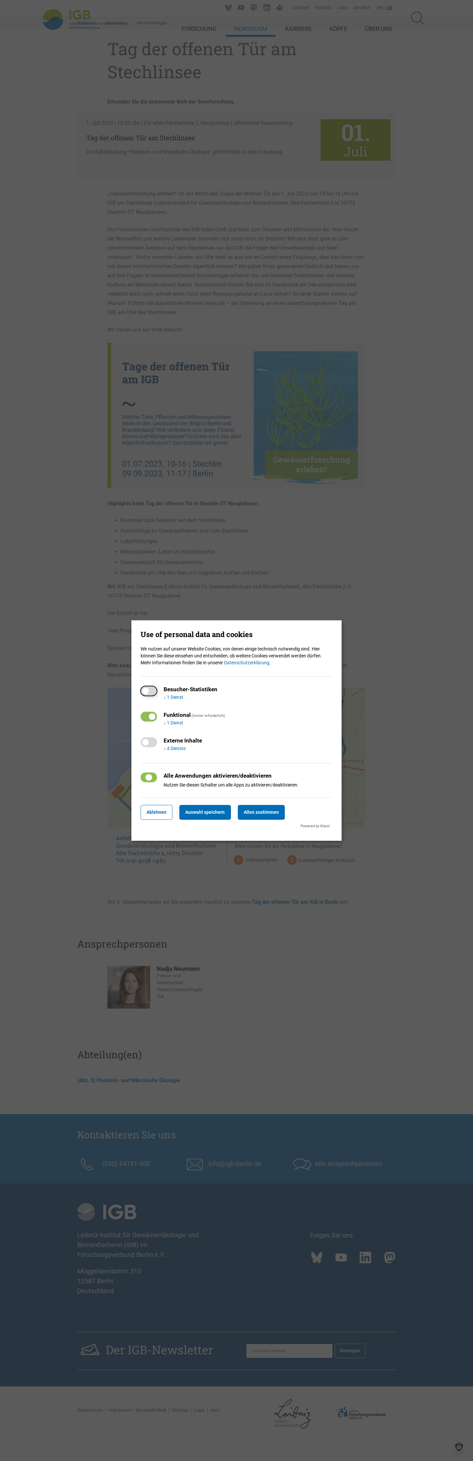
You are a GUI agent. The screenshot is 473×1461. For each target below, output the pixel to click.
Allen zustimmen (274, 812)
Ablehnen (159, 812)
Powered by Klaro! (315, 826)
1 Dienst (173, 697)
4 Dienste (175, 748)
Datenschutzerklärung (246, 662)
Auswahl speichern (213, 812)
